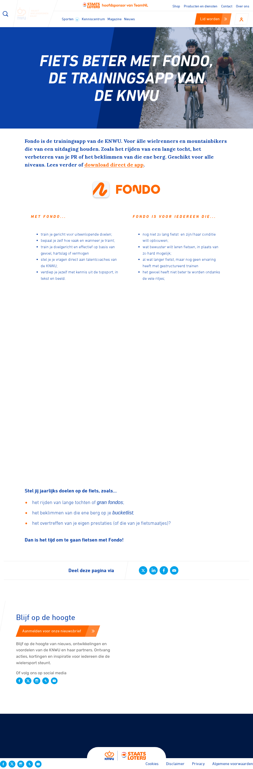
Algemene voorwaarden (232, 763)
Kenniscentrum (93, 19)
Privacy (198, 763)
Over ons (242, 6)
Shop (176, 6)
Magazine (114, 19)
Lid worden (213, 19)
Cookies (152, 763)
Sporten (70, 19)
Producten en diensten (200, 6)
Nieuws (129, 19)
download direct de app (114, 165)
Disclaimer (175, 763)
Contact (226, 6)
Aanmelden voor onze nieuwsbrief (58, 631)
